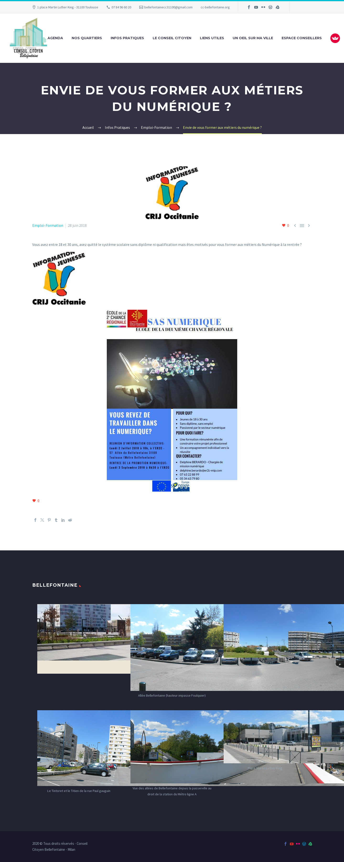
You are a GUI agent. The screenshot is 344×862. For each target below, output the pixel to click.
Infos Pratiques (127, 38)
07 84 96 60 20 (121, 7)
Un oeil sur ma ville (253, 38)
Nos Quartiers (87, 38)
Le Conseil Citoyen (172, 38)
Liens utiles (212, 38)
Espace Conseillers (302, 38)
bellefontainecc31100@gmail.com (168, 7)
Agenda (55, 38)
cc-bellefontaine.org (215, 7)
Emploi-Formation (47, 225)
